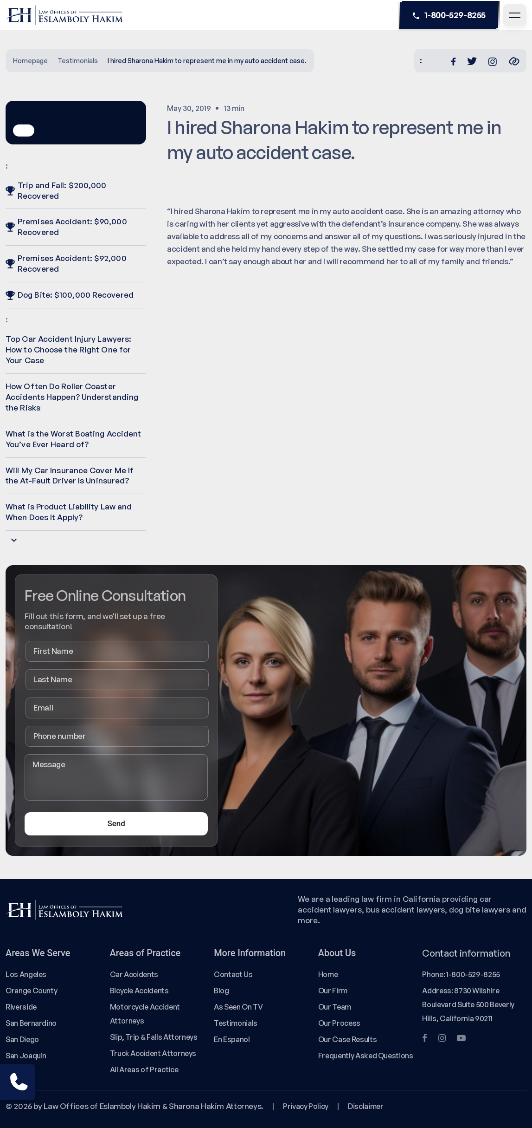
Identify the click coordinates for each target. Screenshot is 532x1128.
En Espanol (232, 1039)
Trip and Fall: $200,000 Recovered (56, 190)
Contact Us (233, 974)
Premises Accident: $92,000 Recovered (66, 263)
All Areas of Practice (144, 1069)
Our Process (339, 1023)
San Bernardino (31, 1023)
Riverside (21, 1006)
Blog (221, 990)
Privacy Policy (305, 1106)
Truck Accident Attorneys (153, 1053)
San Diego (22, 1039)
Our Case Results (347, 1039)
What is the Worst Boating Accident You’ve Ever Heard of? (73, 439)
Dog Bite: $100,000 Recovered (70, 295)
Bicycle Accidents (139, 990)
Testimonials (78, 61)
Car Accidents (134, 974)
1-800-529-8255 (449, 15)
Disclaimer (365, 1106)
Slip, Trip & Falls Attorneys (154, 1037)
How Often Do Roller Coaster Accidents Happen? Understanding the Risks (72, 396)
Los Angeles (26, 974)
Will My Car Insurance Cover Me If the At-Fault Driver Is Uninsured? (70, 475)
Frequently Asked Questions (365, 1055)
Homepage (30, 61)
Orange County (31, 990)
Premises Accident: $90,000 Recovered (66, 226)
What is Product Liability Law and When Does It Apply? (69, 512)
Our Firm (332, 990)
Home (328, 974)
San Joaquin (26, 1055)
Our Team (334, 1006)
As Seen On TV (238, 1006)
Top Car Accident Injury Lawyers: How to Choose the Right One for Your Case (68, 349)
